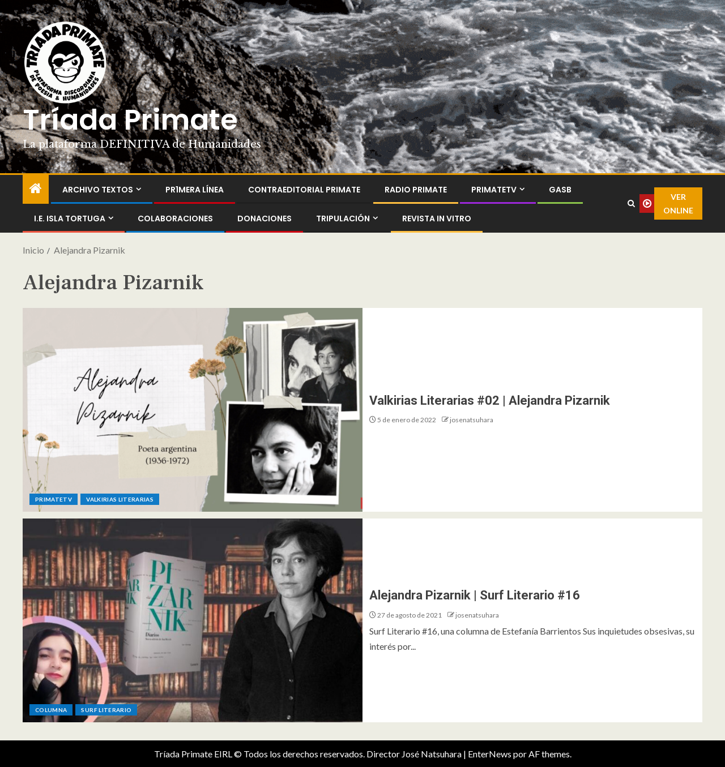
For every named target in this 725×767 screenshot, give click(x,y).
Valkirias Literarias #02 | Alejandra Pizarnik (489, 400)
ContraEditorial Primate (304, 189)
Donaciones (264, 218)
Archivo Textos (97, 189)
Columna (51, 709)
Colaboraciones (175, 218)
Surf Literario (106, 709)
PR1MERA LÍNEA (194, 189)
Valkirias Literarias (119, 499)
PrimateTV (494, 189)
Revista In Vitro (436, 218)
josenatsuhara (471, 419)
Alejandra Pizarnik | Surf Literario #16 (474, 595)
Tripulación (343, 218)
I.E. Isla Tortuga (69, 218)
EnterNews (489, 753)
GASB (560, 189)
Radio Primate (416, 189)
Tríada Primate (130, 120)
